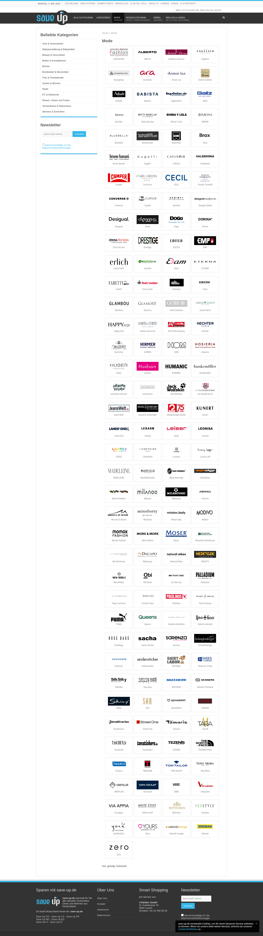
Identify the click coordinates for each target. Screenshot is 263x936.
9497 (178, 10)
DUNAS (174, 4)
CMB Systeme (88, 4)
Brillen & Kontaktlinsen (54, 60)
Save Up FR (72, 916)
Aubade (165, 4)
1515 (202, 10)
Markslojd (121, 4)
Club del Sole (138, 4)
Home (105, 33)
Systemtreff (188, 4)
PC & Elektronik (50, 94)
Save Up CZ (57, 916)
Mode (45, 89)
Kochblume (71, 4)
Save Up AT (56, 922)
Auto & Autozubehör (53, 43)
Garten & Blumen (51, 83)
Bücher (46, 66)
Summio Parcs (105, 4)
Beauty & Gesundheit (53, 55)
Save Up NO (42, 919)
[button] (256, 923)
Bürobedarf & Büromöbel (55, 72)
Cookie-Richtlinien (187, 929)
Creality (153, 4)
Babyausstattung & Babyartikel (58, 49)
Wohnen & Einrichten (53, 111)
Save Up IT (42, 922)
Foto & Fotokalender (53, 77)
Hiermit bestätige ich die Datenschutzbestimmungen (56, 146)
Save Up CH (42, 916)
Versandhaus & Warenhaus (56, 106)
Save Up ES (58, 919)
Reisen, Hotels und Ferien (56, 100)
